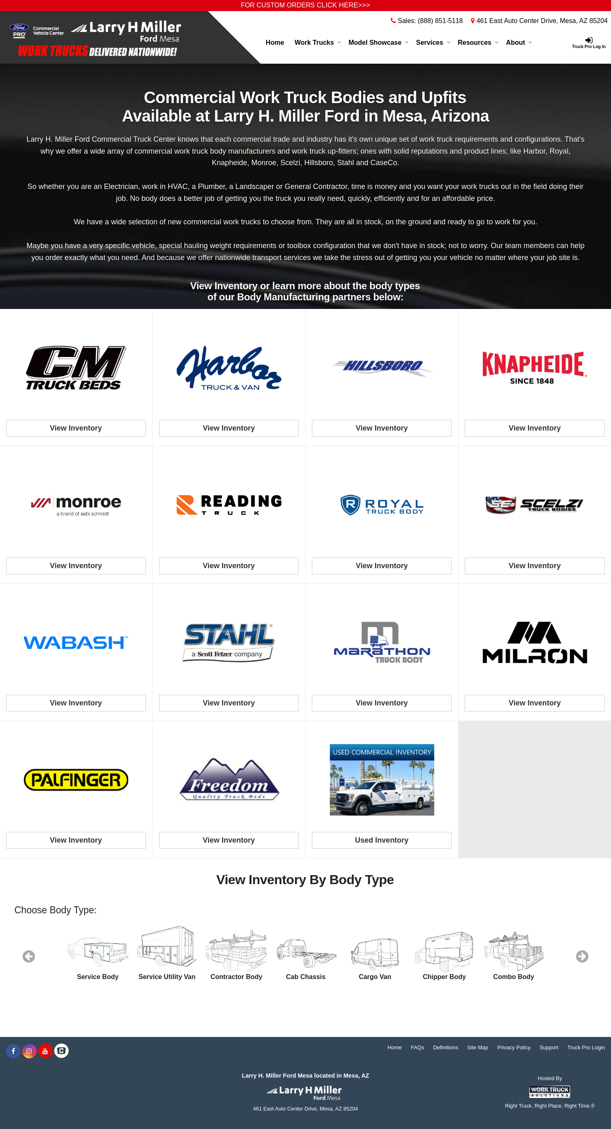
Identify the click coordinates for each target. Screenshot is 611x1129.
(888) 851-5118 (440, 20)
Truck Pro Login (586, 1047)
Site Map (477, 1047)
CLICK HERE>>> (343, 5)
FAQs (417, 1047)
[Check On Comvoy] (61, 1051)
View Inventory (76, 428)
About (519, 42)
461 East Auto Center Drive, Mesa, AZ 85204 (539, 20)
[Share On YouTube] (45, 1051)
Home (275, 42)
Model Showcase (378, 42)
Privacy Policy (513, 1047)
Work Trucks (318, 42)
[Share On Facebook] (13, 1051)
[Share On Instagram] (29, 1051)
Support (549, 1047)
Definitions (445, 1047)
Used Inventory (381, 840)
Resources (478, 42)
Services (433, 42)
